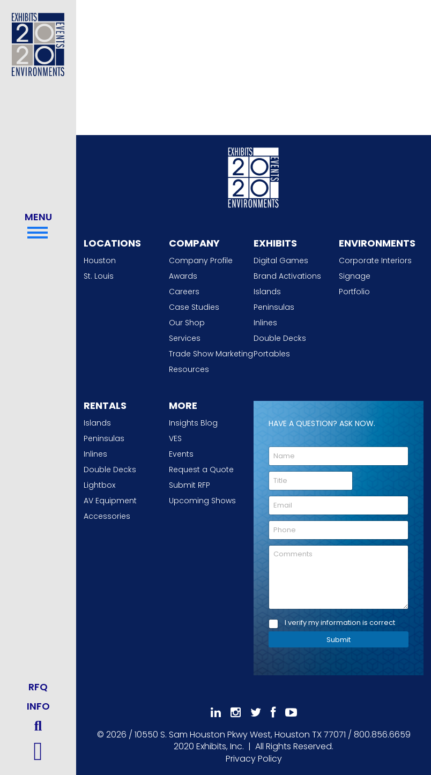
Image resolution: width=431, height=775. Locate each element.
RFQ (38, 687)
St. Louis (99, 276)
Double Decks (280, 338)
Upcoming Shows (202, 500)
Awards (183, 276)
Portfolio (354, 291)
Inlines (265, 322)
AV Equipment (110, 500)
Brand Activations (287, 276)
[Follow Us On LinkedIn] (216, 712)
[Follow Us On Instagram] (235, 712)
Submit (338, 640)
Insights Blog (193, 423)
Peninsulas (274, 307)
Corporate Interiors (375, 260)
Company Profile (201, 260)
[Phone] (338, 530)
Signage (354, 276)
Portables (272, 353)
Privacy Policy (254, 758)
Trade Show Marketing (211, 353)
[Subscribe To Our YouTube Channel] (291, 712)
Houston (100, 260)
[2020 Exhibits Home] (253, 175)
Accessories (107, 516)
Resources (189, 369)
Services (184, 338)
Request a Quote (201, 469)
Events (181, 454)
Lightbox (99, 485)
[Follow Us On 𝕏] (256, 712)
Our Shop (187, 322)
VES (175, 438)
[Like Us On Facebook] (273, 712)
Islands (267, 291)
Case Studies (194, 307)
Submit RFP (189, 485)
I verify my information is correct (340, 623)
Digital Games (281, 260)
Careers (184, 291)
